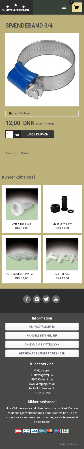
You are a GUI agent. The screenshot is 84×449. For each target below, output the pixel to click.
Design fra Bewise (68, 444)
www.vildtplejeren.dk (42, 384)
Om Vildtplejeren (42, 326)
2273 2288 (44, 393)
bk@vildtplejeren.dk (42, 388)
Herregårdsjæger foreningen (42, 353)
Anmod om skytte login (42, 344)
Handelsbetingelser (42, 335)
